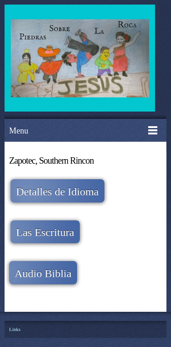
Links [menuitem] (15, 329)
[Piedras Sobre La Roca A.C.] (81, 59)
